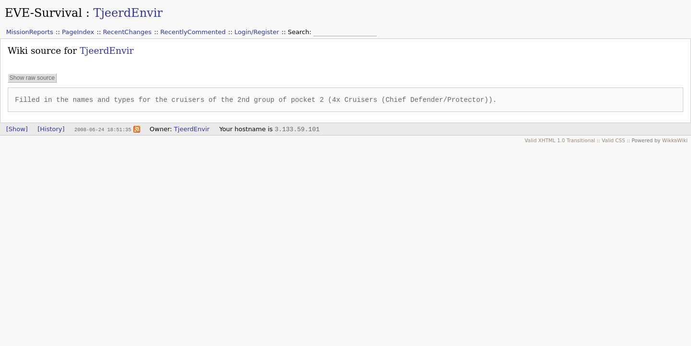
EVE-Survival (43, 13)
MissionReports (29, 32)
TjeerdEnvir (127, 13)
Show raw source (32, 77)
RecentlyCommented (193, 32)
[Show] (17, 129)
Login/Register (257, 32)
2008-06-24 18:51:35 (102, 129)
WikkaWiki (675, 140)
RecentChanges (127, 32)
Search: (300, 32)
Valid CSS (613, 140)
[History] (50, 129)
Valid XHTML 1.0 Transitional (559, 140)
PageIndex (78, 32)
